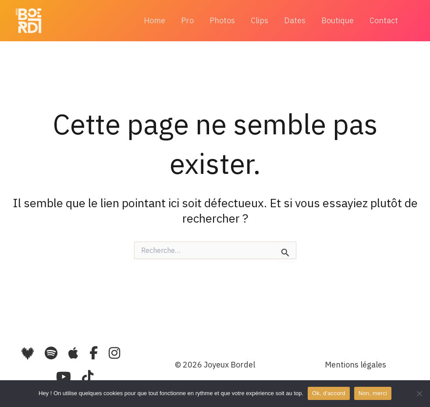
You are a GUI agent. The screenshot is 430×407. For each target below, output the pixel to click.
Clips (259, 20)
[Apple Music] (75, 352)
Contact (384, 20)
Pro (187, 20)
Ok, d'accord (328, 393)
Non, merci (373, 393)
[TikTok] (87, 376)
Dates (295, 20)
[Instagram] (114, 352)
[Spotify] (51, 352)
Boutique (337, 20)
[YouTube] (65, 376)
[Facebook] (95, 352)
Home (154, 20)
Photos (222, 20)
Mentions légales (355, 365)
